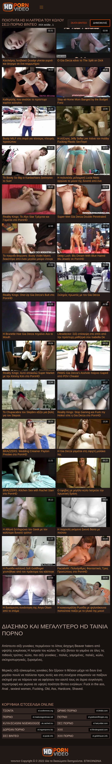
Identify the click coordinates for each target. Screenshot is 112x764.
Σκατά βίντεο (79, 23)
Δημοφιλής (100, 23)
